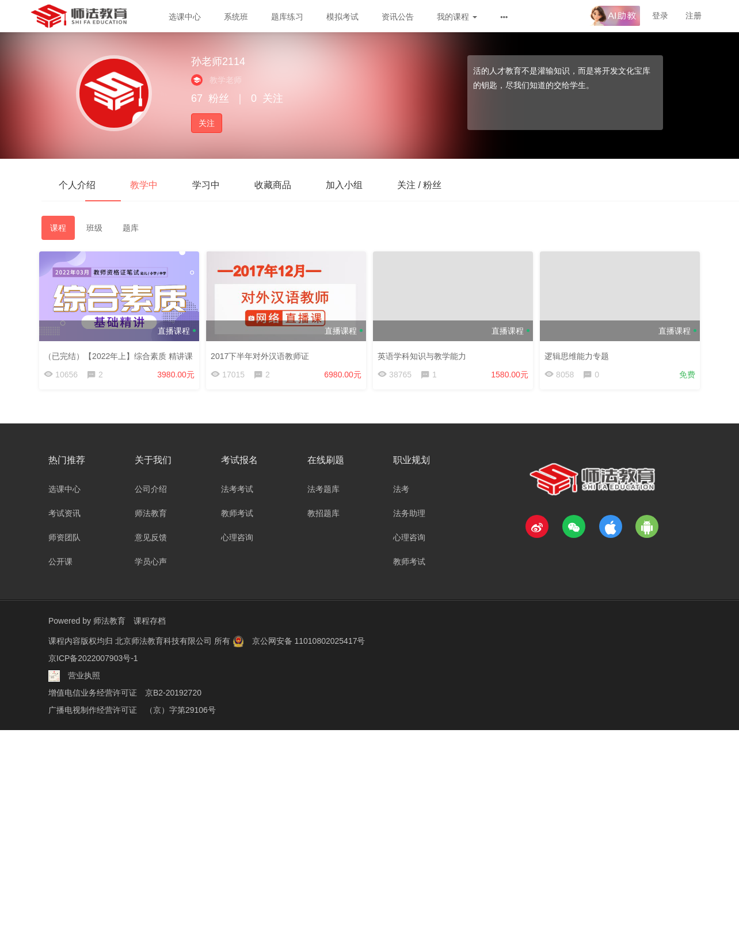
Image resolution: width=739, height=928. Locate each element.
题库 (131, 227)
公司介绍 (151, 489)
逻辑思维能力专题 (579, 353)
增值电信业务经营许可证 (92, 692)
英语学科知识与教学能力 (424, 353)
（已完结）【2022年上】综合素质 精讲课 (120, 353)
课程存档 (150, 620)
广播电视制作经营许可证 (92, 710)
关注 (207, 123)
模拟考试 (342, 16)
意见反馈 (151, 537)
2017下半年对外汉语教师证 (262, 353)
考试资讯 (64, 513)
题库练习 (287, 16)
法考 (401, 489)
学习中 (206, 185)
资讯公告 (398, 16)
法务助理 (409, 513)
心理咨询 (237, 537)
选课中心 (185, 16)
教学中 (144, 185)
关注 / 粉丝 (419, 185)
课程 (58, 227)
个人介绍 (77, 185)
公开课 (60, 561)
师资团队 (64, 537)
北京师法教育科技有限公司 (164, 641)
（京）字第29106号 (180, 710)
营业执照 (84, 675)
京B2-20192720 (173, 692)
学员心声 (151, 561)
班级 (94, 227)
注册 (693, 15)
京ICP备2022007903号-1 (93, 658)
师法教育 (151, 513)
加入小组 (344, 185)
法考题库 (323, 489)
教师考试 (237, 513)
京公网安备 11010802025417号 (308, 641)
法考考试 (237, 489)
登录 (660, 15)
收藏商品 (272, 185)
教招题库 (323, 513)
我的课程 (457, 16)
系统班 (236, 16)
